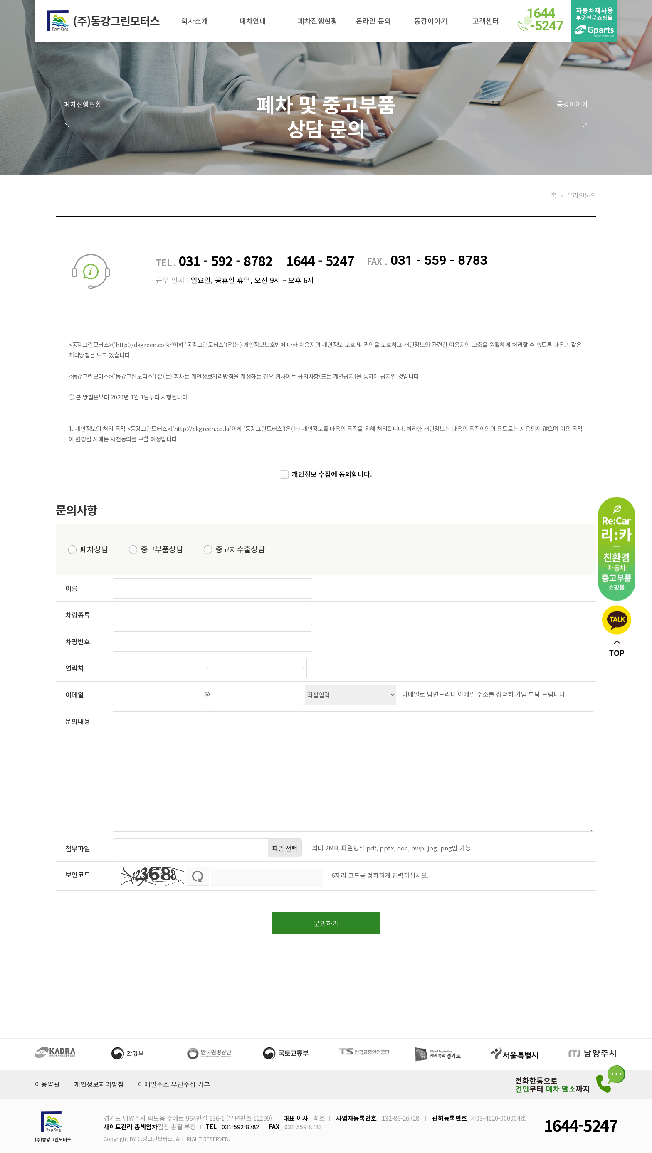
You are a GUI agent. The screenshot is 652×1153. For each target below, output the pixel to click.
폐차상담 (94, 549)
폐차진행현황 (318, 20)
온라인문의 (581, 195)
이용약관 (47, 1081)
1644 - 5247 (320, 260)
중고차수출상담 (240, 549)
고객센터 (485, 20)
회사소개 (194, 20)
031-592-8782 (240, 1123)
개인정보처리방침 (99, 1081)
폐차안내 (253, 20)
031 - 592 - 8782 (227, 260)
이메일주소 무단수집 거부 (174, 1081)
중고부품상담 (162, 549)
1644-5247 (580, 1122)
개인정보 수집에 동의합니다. (332, 475)
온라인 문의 (373, 20)
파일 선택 (284, 848)
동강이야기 (430, 20)
